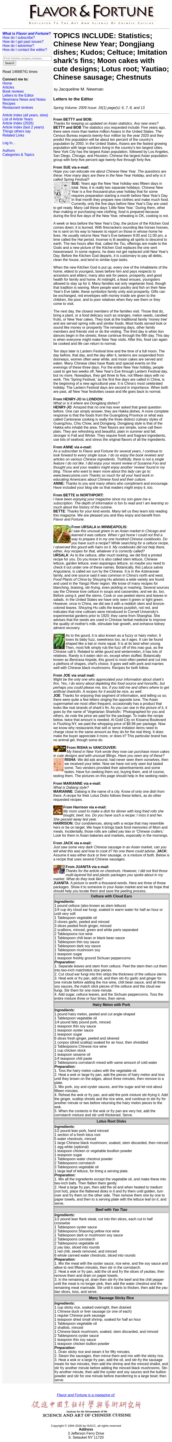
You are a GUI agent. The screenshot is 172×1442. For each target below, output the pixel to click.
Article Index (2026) (18, 123)
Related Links (13, 135)
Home (7, 83)
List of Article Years (17, 119)
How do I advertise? (18, 46)
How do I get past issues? (22, 41)
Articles (8, 87)
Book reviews (13, 91)
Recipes (8, 103)
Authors (8, 150)
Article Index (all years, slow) (25, 115)
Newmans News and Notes (24, 99)
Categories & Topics (18, 154)
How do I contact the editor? (24, 50)
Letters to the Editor (18, 95)
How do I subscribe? (18, 37)
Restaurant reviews (17, 107)
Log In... (8, 143)
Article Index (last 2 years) (23, 127)
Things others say (16, 131)
